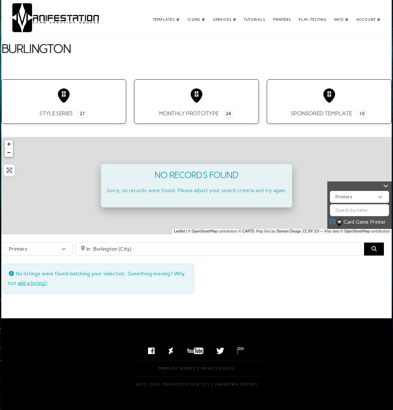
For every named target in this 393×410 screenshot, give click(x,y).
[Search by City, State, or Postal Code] (218, 249)
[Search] (374, 249)
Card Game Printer (362, 222)
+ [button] (9, 144)
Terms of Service (177, 368)
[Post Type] (359, 197)
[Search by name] (359, 210)
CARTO (248, 231)
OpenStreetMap (205, 231)
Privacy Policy (218, 368)
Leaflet (179, 231)
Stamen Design (289, 231)
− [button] (9, 153)
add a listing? (32, 283)
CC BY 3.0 (311, 231)
